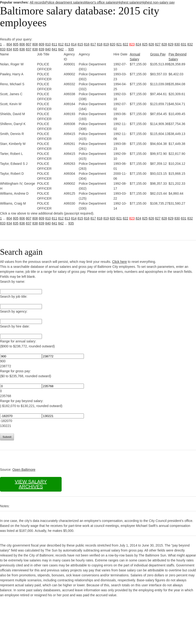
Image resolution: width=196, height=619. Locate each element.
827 (157, 44)
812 (61, 44)
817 (93, 44)
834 (9, 49)
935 (71, 49)
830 (177, 44)
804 (9, 44)
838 (35, 49)
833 (2, 49)
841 (54, 49)
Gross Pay (157, 54)
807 (28, 44)
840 (48, 49)
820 (112, 44)
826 (151, 44)
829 (170, 44)
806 (22, 44)
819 (106, 44)
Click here (119, 262)
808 (35, 44)
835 (15, 49)
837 (28, 49)
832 (190, 44)
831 (183, 44)
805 (15, 44)
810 (48, 44)
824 (138, 44)
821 (119, 44)
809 (41, 44)
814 (74, 44)
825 (145, 44)
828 (164, 44)
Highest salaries (129, 2)
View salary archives (31, 484)
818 (99, 44)
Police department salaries (64, 2)
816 (86, 44)
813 (67, 44)
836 (22, 49)
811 (54, 44)
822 (125, 44)
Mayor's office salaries (100, 2)
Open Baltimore (23, 469)
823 (132, 44)
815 (80, 44)
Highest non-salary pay (158, 2)
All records (37, 2)
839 (41, 49)
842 (61, 49)
